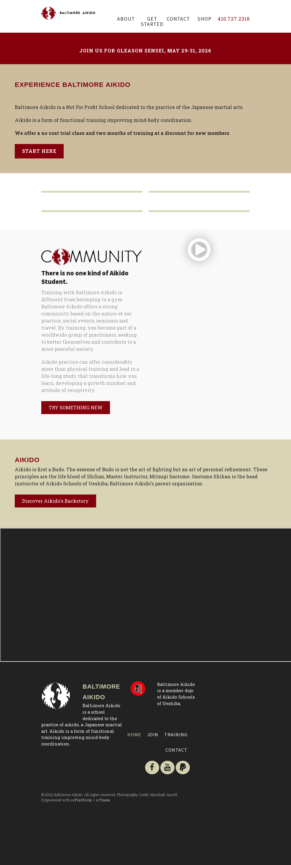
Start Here (39, 151)
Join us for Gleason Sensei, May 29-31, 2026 (145, 50)
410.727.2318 (234, 19)
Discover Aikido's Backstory (55, 501)
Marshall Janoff (163, 794)
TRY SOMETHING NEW (76, 407)
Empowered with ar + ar (75, 800)
